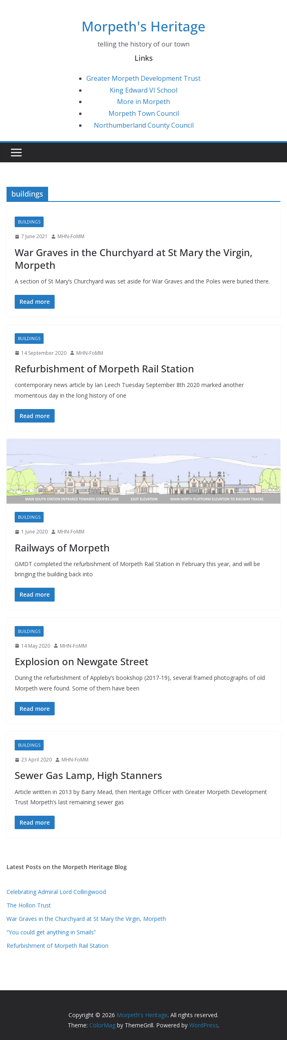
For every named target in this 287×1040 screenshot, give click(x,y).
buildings (29, 222)
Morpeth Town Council (143, 113)
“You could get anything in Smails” (51, 932)
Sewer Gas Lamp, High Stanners (88, 775)
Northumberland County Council (144, 125)
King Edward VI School (143, 90)
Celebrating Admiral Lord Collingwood (56, 892)
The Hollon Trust (29, 905)
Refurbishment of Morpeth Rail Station (104, 368)
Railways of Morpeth (62, 547)
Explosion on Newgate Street (81, 661)
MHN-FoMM (70, 236)
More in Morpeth (143, 101)
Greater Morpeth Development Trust (143, 78)
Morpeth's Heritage (143, 26)
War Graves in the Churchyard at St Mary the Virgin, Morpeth (133, 259)
